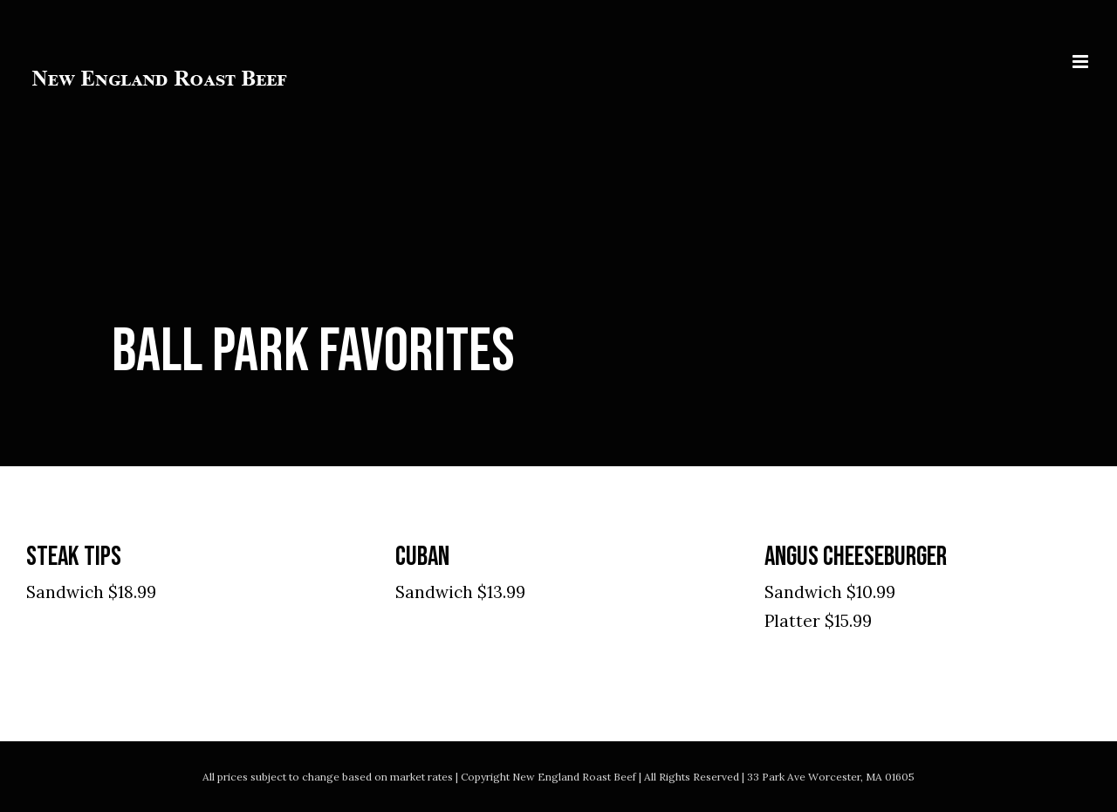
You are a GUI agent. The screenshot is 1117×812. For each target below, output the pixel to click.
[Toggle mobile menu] (1081, 61)
